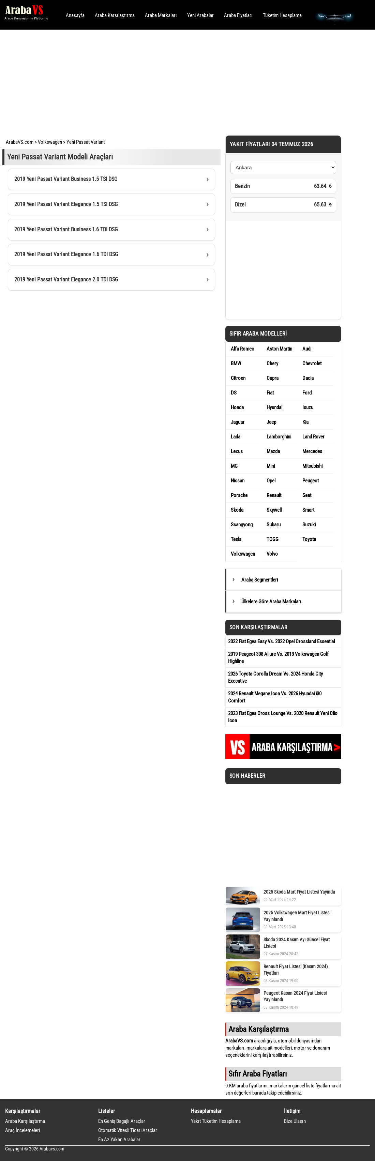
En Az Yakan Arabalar (119, 1139)
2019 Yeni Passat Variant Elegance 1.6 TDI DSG (66, 254)
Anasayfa (75, 15)
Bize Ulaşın (295, 1121)
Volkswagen (50, 142)
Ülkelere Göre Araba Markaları (271, 602)
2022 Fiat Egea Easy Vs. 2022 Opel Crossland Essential (281, 641)
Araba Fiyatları (238, 15)
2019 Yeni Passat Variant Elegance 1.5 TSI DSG (66, 204)
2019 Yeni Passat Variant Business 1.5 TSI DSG (65, 179)
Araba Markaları (161, 15)
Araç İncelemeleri (22, 1130)
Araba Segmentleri (259, 580)
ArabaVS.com (19, 142)
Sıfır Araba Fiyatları (257, 1073)
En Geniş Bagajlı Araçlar (121, 1121)
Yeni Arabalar (200, 15)
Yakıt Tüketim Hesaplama (216, 1121)
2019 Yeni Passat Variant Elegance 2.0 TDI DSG (66, 279)
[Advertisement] (178, 81)
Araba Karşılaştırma (115, 15)
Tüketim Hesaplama (282, 15)
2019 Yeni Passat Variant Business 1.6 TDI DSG (66, 229)
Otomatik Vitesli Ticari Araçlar (127, 1130)
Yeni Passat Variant (85, 142)
